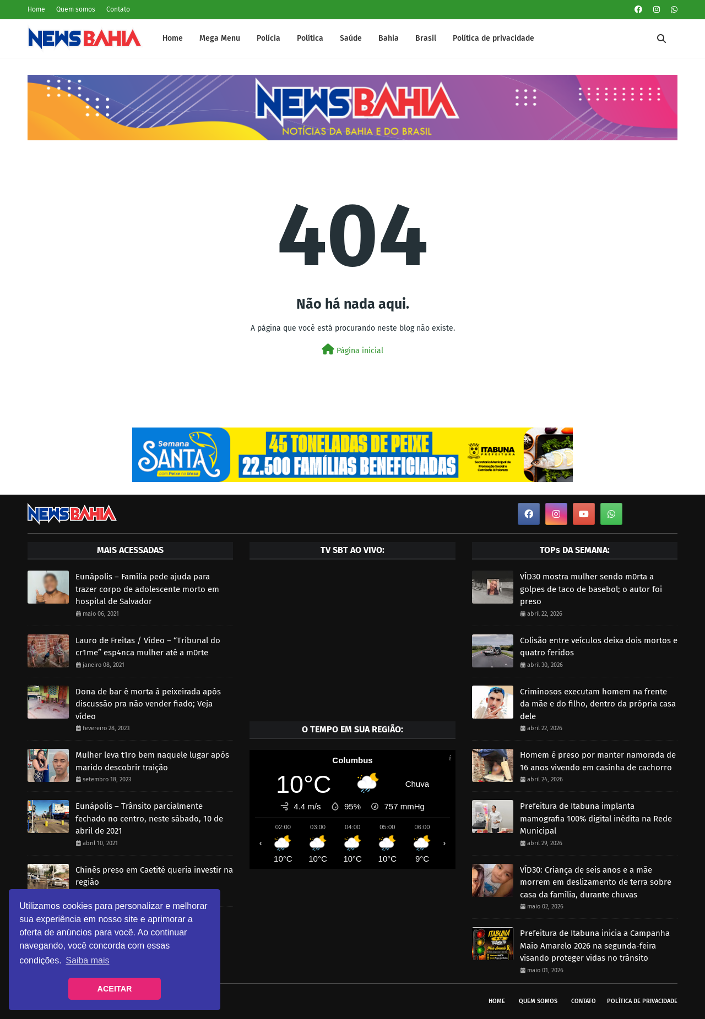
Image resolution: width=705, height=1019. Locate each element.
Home (36, 9)
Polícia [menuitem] (268, 38)
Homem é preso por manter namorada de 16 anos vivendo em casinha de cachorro (598, 761)
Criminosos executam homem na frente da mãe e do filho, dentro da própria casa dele (598, 704)
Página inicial (352, 349)
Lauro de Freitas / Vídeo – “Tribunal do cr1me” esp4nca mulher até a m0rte (147, 646)
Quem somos (75, 9)
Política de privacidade (642, 1001)
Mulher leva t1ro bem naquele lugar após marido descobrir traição (152, 761)
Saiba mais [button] (87, 960)
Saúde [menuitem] (351, 38)
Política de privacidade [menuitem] (493, 38)
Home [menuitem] (172, 38)
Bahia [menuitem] (388, 38)
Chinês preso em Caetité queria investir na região (154, 876)
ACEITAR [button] (114, 988)
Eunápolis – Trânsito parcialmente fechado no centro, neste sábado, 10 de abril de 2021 (149, 818)
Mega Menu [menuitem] (219, 38)
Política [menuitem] (310, 38)
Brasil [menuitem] (425, 38)
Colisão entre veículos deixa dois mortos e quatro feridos (598, 646)
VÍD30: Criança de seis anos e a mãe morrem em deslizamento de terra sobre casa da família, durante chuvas (595, 882)
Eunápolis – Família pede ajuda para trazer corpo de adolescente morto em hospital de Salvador (147, 589)
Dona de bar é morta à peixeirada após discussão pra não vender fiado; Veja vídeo (148, 704)
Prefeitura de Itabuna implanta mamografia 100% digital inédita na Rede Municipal (596, 818)
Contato (118, 9)
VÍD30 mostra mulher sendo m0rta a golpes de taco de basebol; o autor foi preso (591, 589)
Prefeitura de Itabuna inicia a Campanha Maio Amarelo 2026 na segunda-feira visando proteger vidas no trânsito (595, 945)
